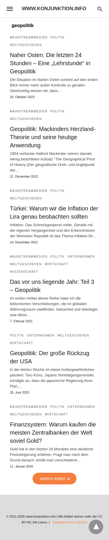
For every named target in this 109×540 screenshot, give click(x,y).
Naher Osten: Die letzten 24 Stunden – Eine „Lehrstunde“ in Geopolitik (50, 63)
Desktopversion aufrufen (70, 522)
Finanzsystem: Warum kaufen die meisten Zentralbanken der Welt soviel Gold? (53, 432)
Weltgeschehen (26, 45)
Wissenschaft (24, 271)
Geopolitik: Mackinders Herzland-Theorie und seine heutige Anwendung (53, 137)
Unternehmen (81, 256)
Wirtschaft (56, 264)
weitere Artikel (52, 478)
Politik (58, 37)
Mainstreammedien (29, 37)
